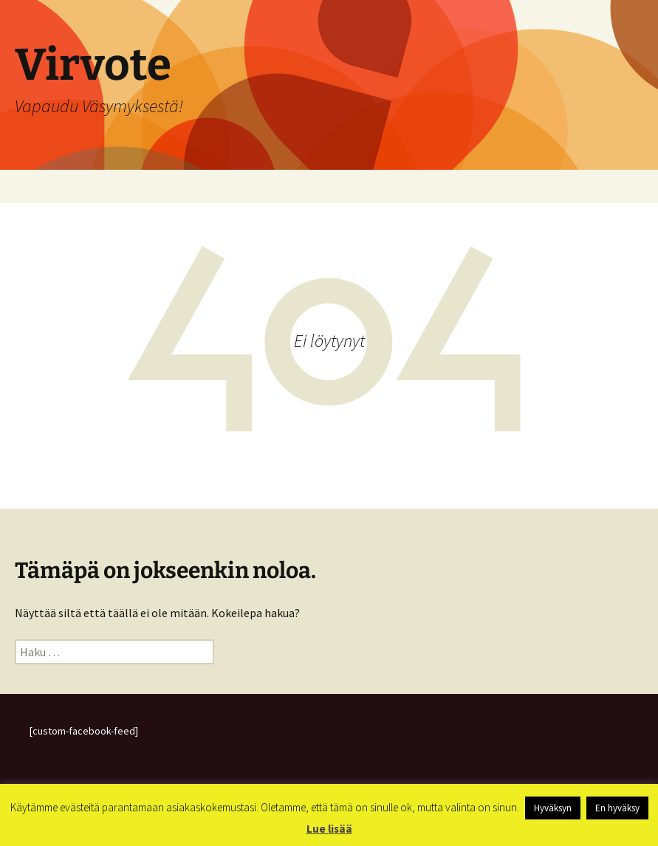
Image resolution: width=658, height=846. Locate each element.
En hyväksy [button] (617, 808)
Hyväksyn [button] (553, 808)
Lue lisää (329, 829)
